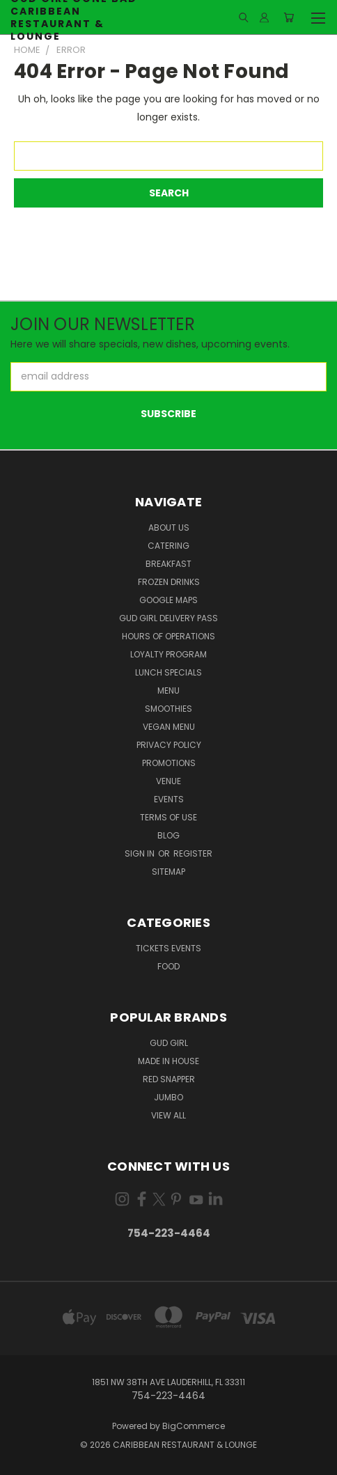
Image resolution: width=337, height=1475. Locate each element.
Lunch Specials (168, 672)
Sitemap (168, 871)
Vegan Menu (169, 727)
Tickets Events (168, 948)
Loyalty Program (168, 654)
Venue (168, 781)
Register (192, 853)
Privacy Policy (168, 745)
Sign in (141, 853)
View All (168, 1115)
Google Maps (168, 600)
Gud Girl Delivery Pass (168, 618)
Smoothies (168, 709)
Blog (168, 835)
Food (168, 966)
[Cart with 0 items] (288, 17)
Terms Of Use (168, 817)
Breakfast (168, 564)
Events (169, 799)
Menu (168, 690)
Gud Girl (169, 1043)
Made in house (168, 1061)
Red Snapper (169, 1079)
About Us (168, 527)
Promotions (169, 763)
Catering (168, 546)
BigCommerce (193, 1426)
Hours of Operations (168, 636)
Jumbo (168, 1097)
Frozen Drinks (169, 582)
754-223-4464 (168, 1233)
